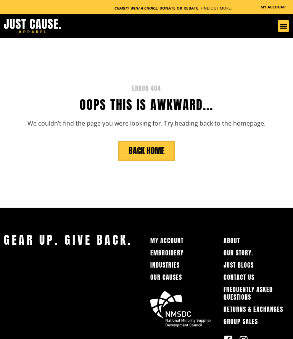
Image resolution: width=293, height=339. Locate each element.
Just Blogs (239, 265)
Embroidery (167, 252)
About (232, 240)
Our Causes (166, 277)
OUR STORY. (238, 252)
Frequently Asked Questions (248, 293)
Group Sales (241, 321)
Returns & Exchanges (253, 309)
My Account (167, 240)
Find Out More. (216, 8)
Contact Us (239, 277)
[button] (283, 26)
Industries (165, 265)
